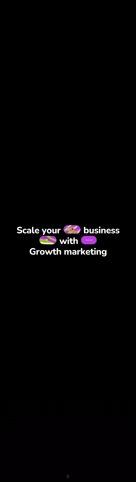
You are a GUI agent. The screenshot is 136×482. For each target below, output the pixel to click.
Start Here (89, 240)
